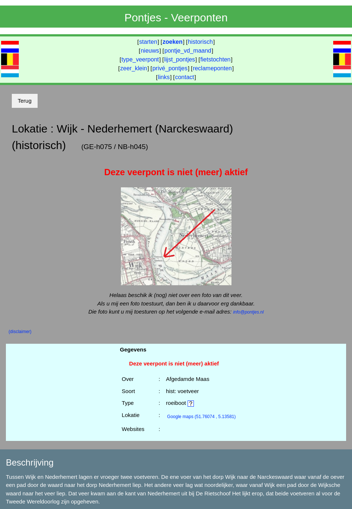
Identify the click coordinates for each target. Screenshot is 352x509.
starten (148, 42)
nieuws (150, 50)
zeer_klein (133, 68)
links (164, 77)
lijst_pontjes (179, 59)
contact (184, 77)
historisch (200, 42)
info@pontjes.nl (248, 312)
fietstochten (216, 59)
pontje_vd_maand (187, 50)
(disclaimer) (19, 331)
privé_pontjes (169, 68)
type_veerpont (140, 59)
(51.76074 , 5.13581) (201, 416)
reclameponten (212, 68)
